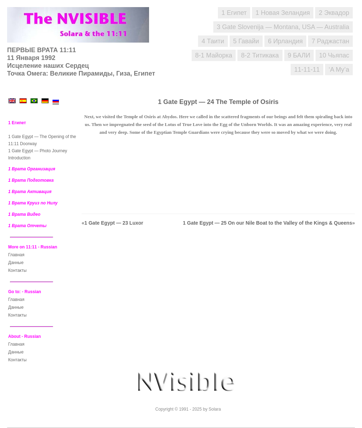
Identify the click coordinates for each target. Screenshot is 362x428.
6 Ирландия (285, 41)
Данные (15, 262)
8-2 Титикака (260, 55)
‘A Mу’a (339, 69)
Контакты (17, 270)
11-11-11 (307, 69)
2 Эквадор (334, 12)
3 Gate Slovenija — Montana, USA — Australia (283, 27)
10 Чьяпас (334, 55)
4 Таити (213, 41)
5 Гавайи (246, 41)
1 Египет (234, 12)
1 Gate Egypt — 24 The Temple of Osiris (218, 101)
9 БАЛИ (299, 55)
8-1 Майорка (213, 55)
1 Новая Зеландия (283, 12)
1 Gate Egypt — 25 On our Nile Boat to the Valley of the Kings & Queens (267, 223)
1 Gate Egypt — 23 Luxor (113, 223)
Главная (16, 254)
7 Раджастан (330, 41)
